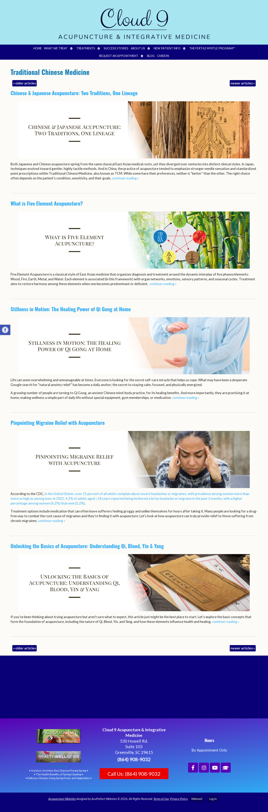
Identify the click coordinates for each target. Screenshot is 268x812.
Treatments (85, 48)
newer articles (243, 83)
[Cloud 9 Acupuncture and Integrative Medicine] (134, 688)
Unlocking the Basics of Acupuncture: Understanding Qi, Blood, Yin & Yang (87, 546)
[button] (5, 330)
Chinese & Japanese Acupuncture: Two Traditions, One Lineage (74, 93)
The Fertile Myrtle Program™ (212, 48)
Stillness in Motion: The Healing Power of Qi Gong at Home (71, 309)
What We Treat (56, 48)
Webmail (196, 799)
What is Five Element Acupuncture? (47, 203)
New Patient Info (167, 48)
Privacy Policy (178, 799)
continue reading (125, 178)
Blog (151, 55)
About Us (138, 48)
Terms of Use (161, 799)
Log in (213, 799)
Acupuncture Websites (62, 799)
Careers (163, 55)
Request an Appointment (118, 55)
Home (37, 48)
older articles (24, 83)
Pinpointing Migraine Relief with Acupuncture (58, 422)
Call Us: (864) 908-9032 (134, 774)
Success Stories (116, 48)
